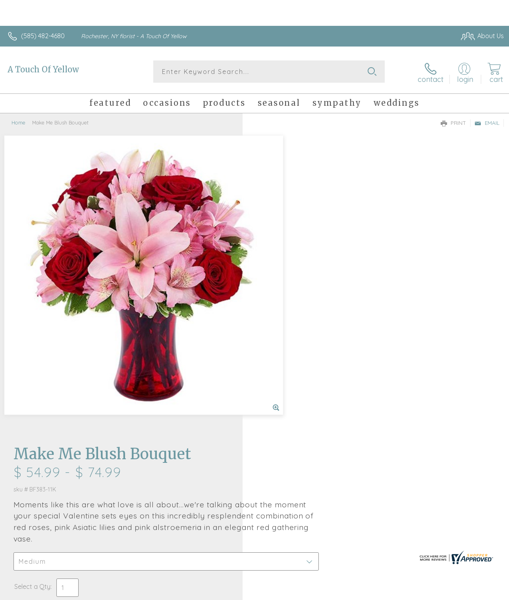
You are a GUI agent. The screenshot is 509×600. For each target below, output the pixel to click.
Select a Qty (273, 274)
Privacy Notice (370, 591)
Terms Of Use (323, 591)
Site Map (476, 591)
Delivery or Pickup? (286, 313)
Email (486, 121)
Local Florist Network (427, 591)
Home (18, 121)
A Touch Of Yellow (43, 69)
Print (453, 121)
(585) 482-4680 (43, 36)
